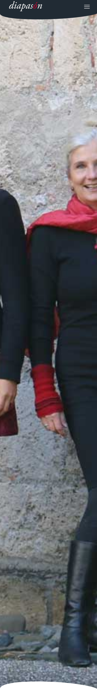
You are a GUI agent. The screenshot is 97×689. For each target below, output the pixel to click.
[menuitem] (85, 6)
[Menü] (85, 6)
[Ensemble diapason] (40, 6)
